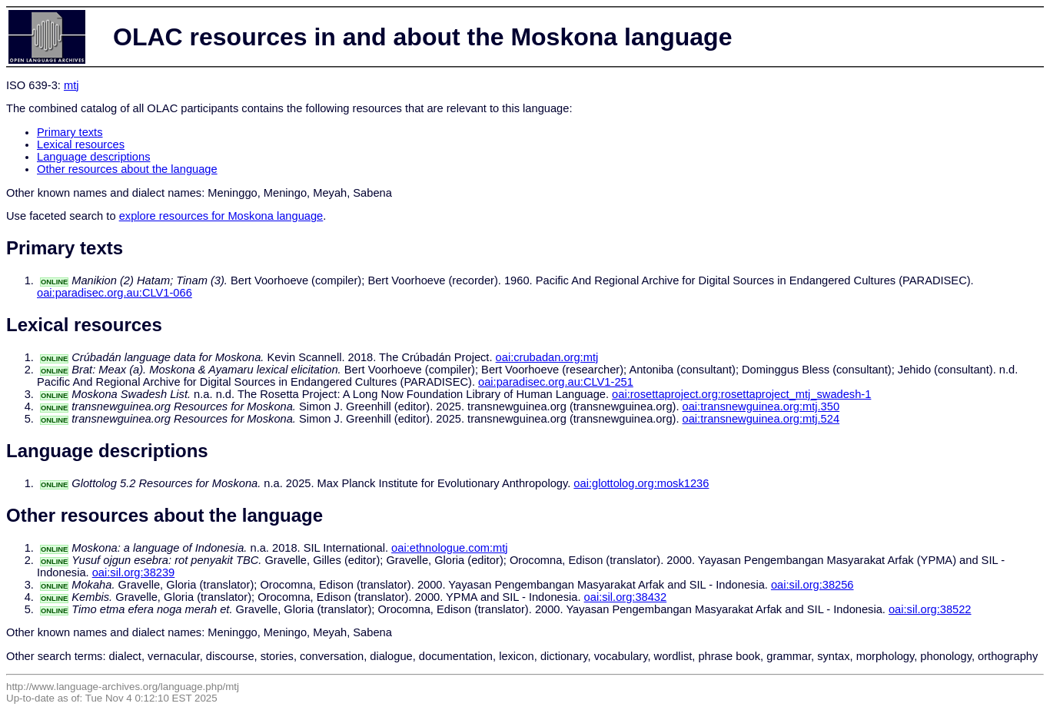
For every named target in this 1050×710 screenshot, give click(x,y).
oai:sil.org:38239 (133, 572)
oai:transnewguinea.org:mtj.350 (761, 406)
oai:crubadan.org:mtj (547, 357)
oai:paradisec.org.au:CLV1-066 (114, 293)
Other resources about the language (127, 169)
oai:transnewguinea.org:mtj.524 (761, 419)
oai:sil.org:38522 (930, 609)
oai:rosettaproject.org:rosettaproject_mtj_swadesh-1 (741, 394)
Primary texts (70, 132)
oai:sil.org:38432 (625, 597)
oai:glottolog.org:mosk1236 (641, 483)
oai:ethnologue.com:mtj (449, 548)
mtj (71, 85)
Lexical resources (81, 144)
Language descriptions (94, 157)
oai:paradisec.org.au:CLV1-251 (555, 382)
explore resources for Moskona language (221, 216)
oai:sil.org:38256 (812, 585)
